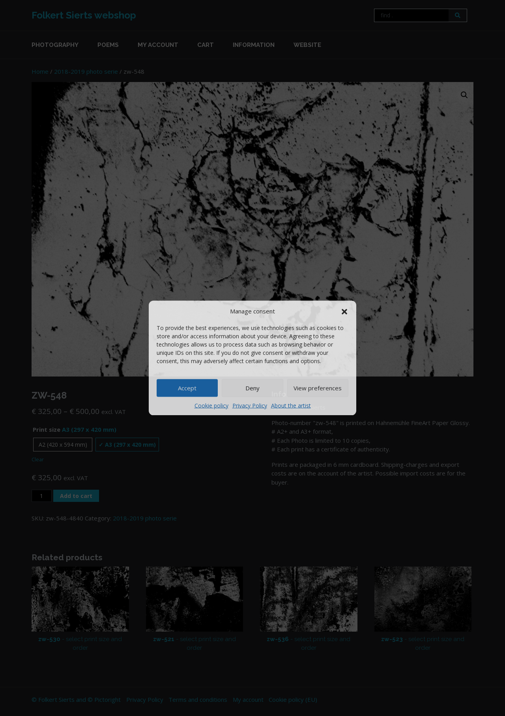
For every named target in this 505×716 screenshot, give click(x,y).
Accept (187, 388)
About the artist (291, 405)
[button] (344, 311)
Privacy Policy (249, 405)
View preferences (318, 388)
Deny (252, 388)
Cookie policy (211, 405)
